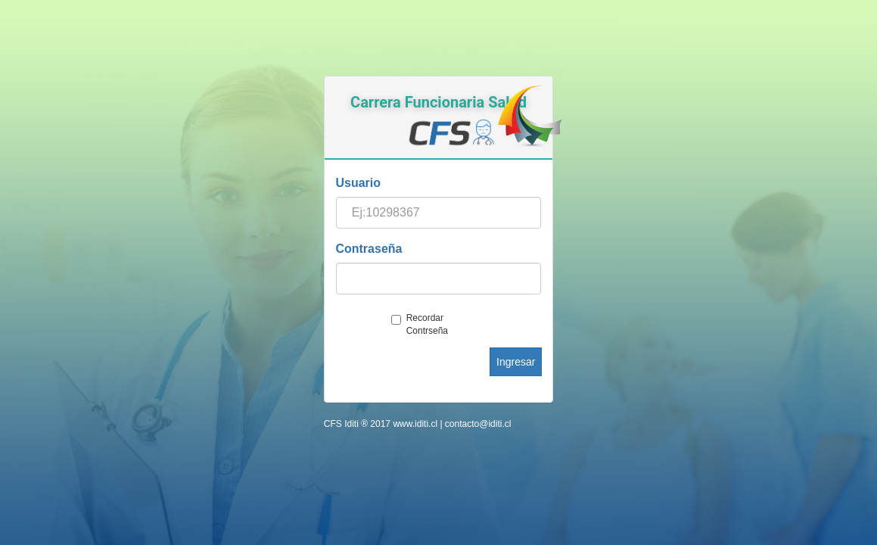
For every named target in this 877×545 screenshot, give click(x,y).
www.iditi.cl (415, 424)
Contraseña (368, 248)
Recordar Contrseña (419, 324)
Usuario (358, 182)
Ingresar (515, 362)
